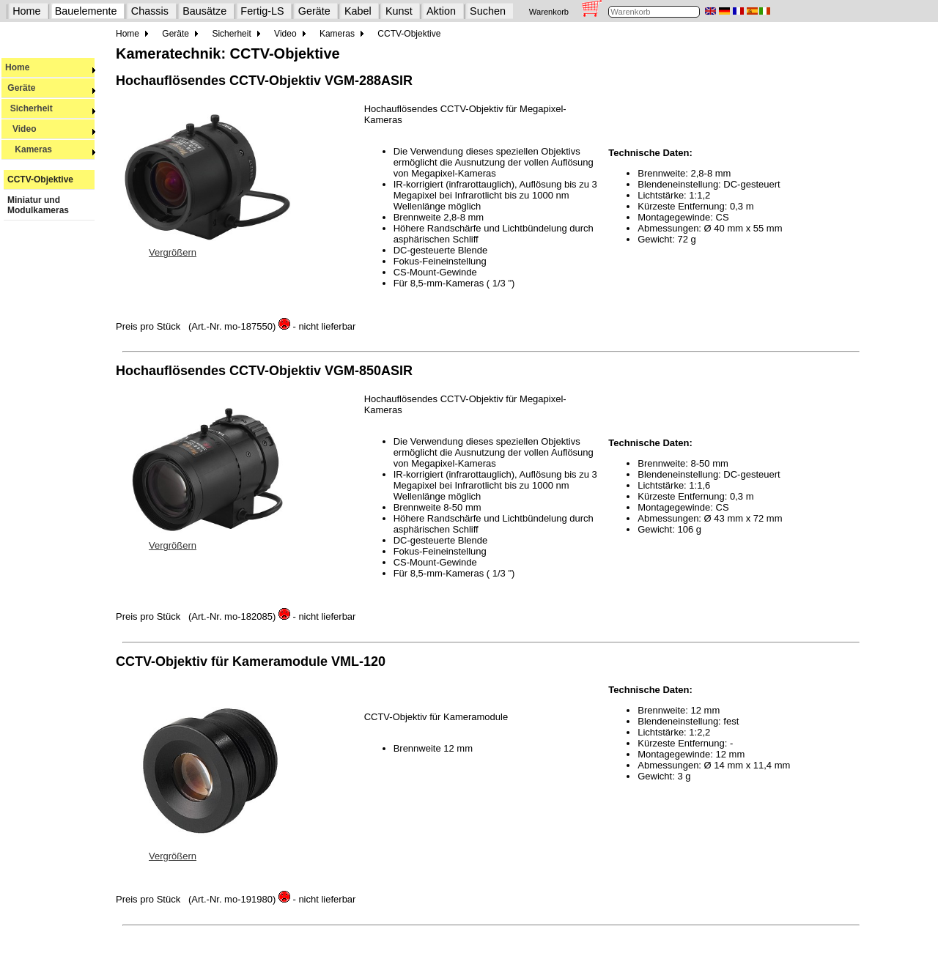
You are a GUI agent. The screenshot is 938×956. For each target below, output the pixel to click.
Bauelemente (86, 11)
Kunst (399, 11)
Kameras (50, 149)
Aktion (441, 11)
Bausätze (204, 11)
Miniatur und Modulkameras (38, 205)
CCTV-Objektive (40, 179)
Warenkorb (549, 11)
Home (26, 11)
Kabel (358, 11)
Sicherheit (50, 108)
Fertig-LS (262, 11)
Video (50, 129)
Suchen (488, 11)
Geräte (314, 11)
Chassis (150, 11)
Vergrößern (172, 252)
